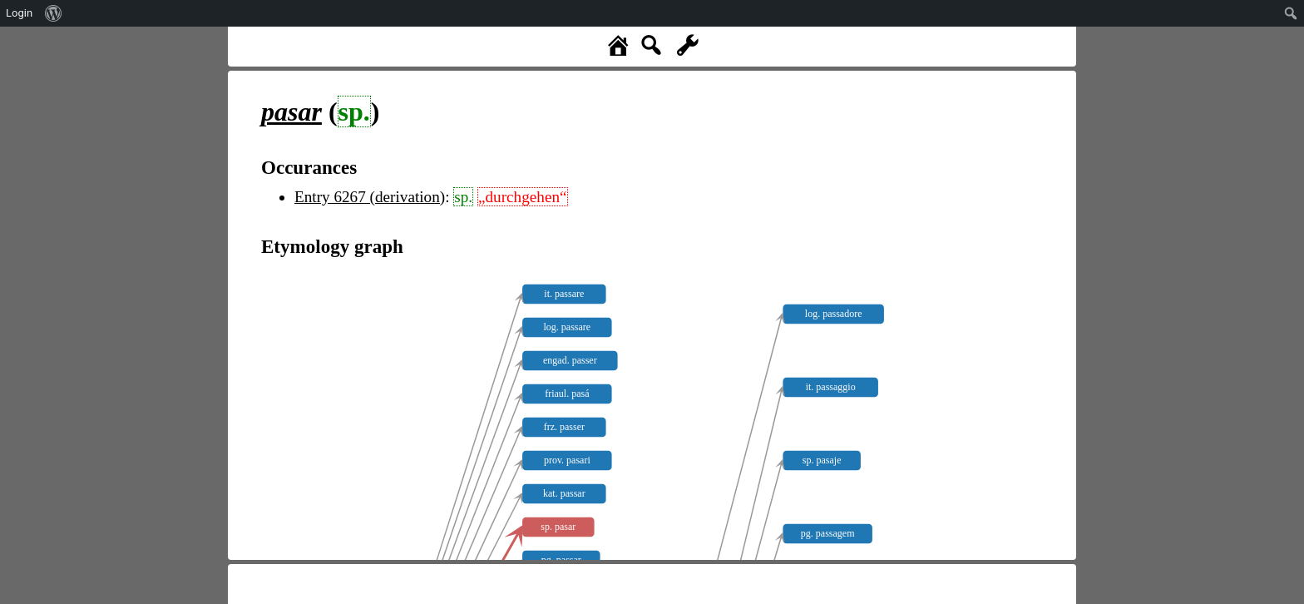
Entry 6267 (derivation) (369, 196)
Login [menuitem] (19, 13)
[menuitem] (53, 13)
